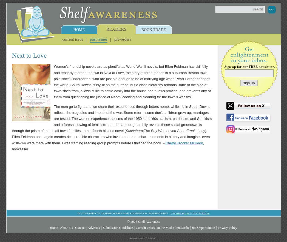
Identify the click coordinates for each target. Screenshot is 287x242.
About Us (66, 228)
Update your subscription (190, 213)
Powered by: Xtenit (143, 238)
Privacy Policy (227, 228)
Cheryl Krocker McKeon (184, 143)
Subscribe (182, 228)
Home (79, 30)
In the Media (165, 228)
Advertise (94, 228)
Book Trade (153, 30)
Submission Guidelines (118, 228)
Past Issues (98, 39)
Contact (80, 228)
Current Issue (72, 39)
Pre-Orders (122, 39)
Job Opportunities (203, 228)
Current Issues (145, 228)
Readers (116, 29)
